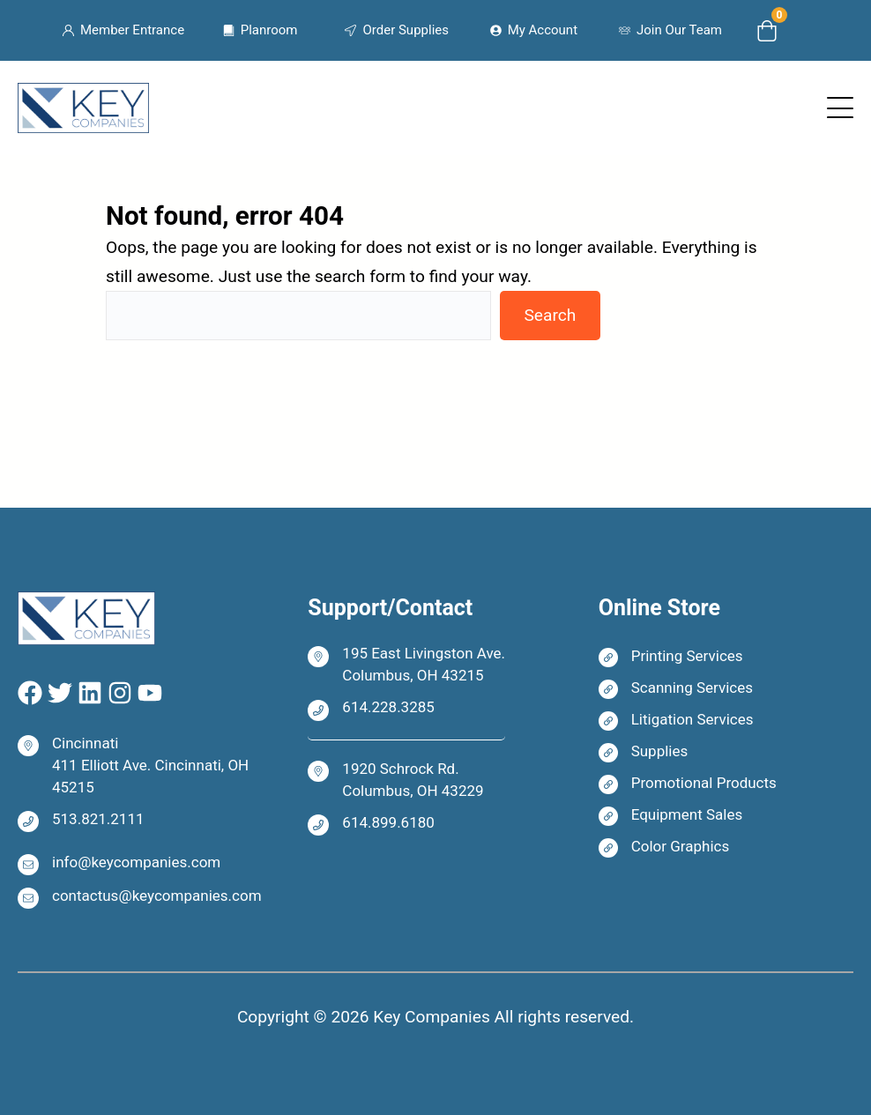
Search (550, 315)
